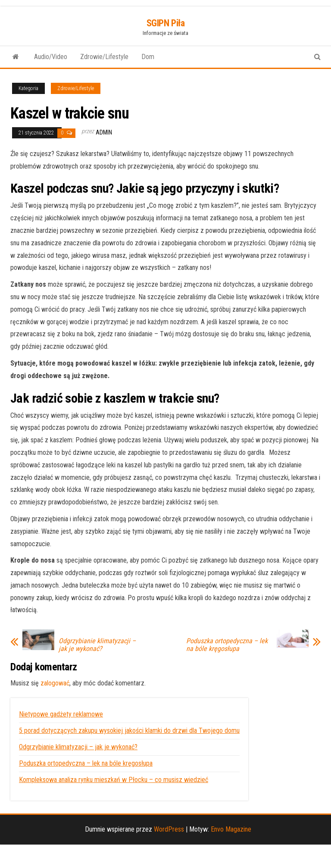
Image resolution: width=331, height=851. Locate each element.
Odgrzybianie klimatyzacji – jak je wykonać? (97, 645)
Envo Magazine (231, 829)
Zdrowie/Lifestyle (104, 57)
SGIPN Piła (166, 23)
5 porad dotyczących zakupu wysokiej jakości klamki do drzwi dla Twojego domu (129, 730)
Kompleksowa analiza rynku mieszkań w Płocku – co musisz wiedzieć (113, 780)
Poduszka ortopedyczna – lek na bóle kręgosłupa (227, 645)
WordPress (169, 829)
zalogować (55, 683)
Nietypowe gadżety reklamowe (61, 714)
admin (104, 132)
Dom (147, 57)
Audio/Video (50, 57)
